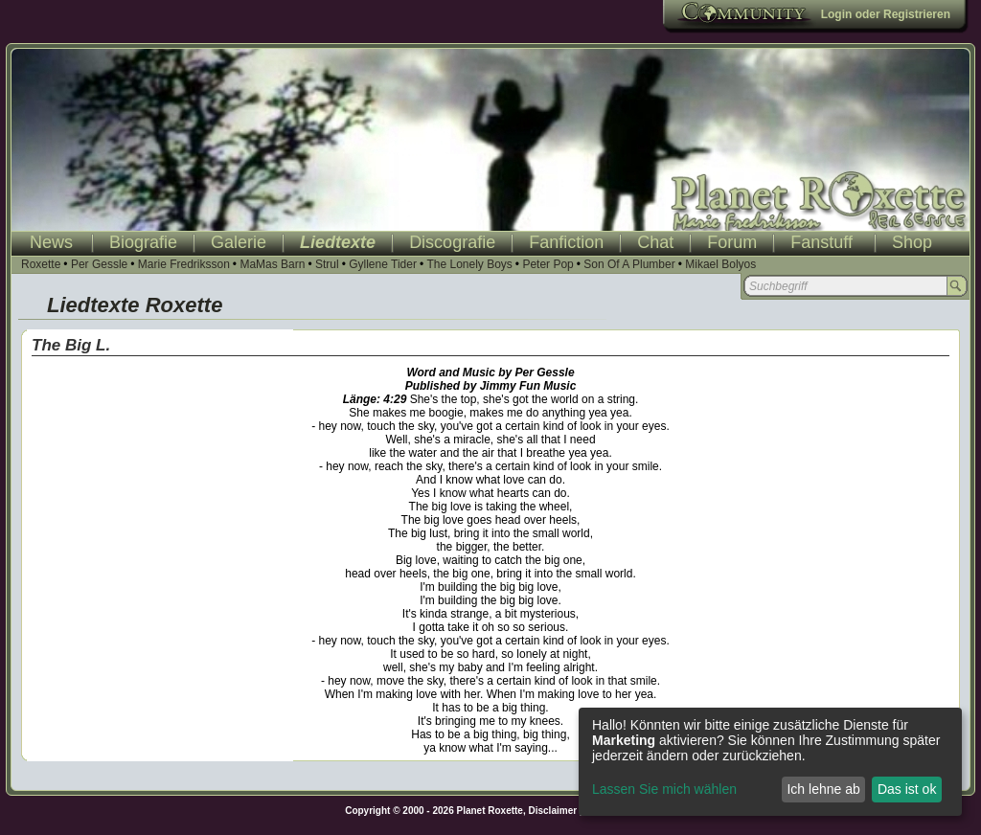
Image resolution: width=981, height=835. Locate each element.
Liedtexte (338, 242)
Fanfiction (566, 242)
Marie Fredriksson (184, 264)
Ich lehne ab (823, 789)
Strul (327, 264)
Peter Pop (547, 264)
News (51, 242)
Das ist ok (907, 789)
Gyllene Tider (383, 264)
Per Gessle (99, 264)
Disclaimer (553, 810)
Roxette (40, 264)
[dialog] (770, 762)
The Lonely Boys (469, 264)
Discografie (452, 242)
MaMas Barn (272, 264)
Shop (912, 242)
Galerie (238, 242)
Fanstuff (821, 242)
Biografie (143, 242)
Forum (732, 242)
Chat (655, 242)
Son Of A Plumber (628, 264)
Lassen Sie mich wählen (664, 789)
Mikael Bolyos (720, 264)
